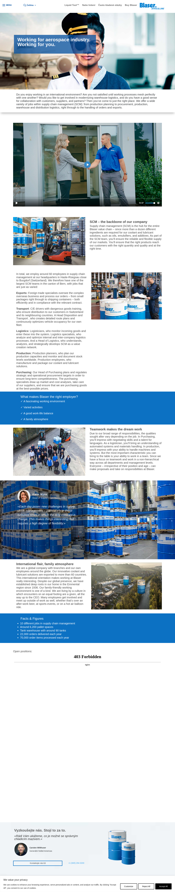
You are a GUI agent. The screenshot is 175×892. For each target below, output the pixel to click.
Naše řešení (88, 5)
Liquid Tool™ (72, 5)
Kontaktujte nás (36, 863)
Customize (128, 886)
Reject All (146, 886)
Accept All (163, 886)
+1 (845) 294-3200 (76, 863)
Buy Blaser (131, 5)
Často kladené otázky (110, 5)
